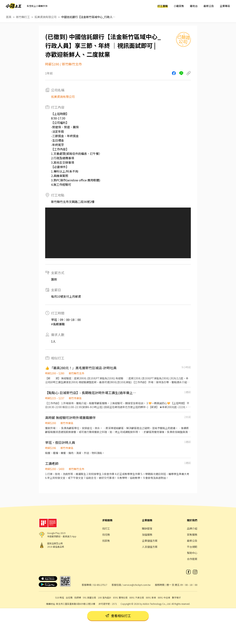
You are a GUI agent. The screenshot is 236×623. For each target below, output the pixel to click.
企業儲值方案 (149, 540)
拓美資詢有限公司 (45, 17)
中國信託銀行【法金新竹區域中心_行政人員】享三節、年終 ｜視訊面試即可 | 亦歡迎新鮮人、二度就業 (89, 17)
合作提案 (192, 559)
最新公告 (209, 6)
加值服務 (147, 534)
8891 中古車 (164, 597)
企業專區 (225, 6)
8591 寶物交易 (120, 597)
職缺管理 (147, 528)
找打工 (106, 528)
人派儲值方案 (149, 547)
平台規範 (192, 547)
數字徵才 (176, 597)
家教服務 (192, 534)
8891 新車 (151, 597)
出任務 (69, 597)
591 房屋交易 (89, 597)
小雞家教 (179, 6)
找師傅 (77, 597)
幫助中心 (192, 553)
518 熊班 (59, 597)
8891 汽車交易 (136, 597)
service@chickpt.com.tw (136, 585)
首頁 (8, 17)
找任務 (106, 534)
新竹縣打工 (23, 17)
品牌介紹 (192, 528)
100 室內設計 (104, 597)
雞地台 (194, 6)
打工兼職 (162, 6)
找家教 (106, 540)
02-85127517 (100, 585)
